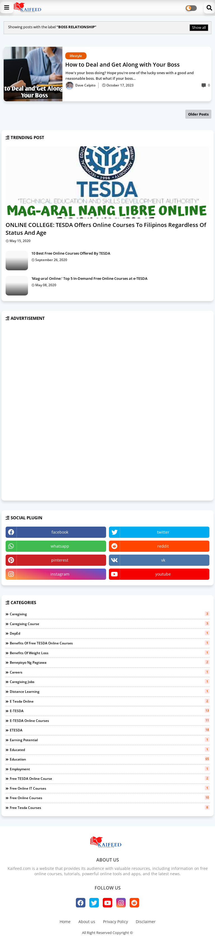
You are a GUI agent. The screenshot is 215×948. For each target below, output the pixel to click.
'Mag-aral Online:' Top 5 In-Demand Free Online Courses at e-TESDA (89, 278)
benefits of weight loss (109, 652)
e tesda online (109, 701)
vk (163, 560)
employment (109, 768)
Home (65, 921)
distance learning (109, 691)
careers (109, 672)
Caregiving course (109, 623)
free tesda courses (109, 807)
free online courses (109, 797)
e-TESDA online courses (109, 720)
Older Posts (198, 114)
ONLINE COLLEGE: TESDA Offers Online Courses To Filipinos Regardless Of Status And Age (106, 228)
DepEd (109, 633)
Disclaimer (146, 921)
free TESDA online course (109, 778)
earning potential (109, 739)
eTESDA (109, 730)
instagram (59, 574)
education (109, 759)
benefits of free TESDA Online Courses (109, 643)
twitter (163, 532)
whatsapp (60, 546)
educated (109, 749)
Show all (199, 27)
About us (86, 921)
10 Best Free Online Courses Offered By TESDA (70, 253)
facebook (60, 532)
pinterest (59, 560)
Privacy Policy (115, 921)
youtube (163, 574)
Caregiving (109, 613)
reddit (163, 546)
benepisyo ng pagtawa (109, 662)
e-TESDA (109, 710)
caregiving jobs (109, 681)
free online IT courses (109, 788)
